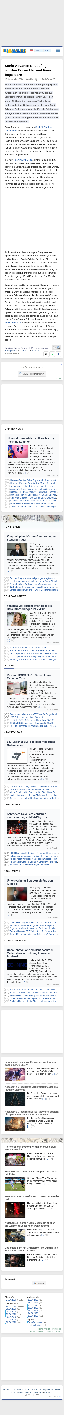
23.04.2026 (11, 1314)
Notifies (58, 1331)
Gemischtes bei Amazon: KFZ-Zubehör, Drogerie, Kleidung (36, 714)
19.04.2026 (33, 1300)
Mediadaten (36, 1389)
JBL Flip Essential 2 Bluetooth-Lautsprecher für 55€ (33, 726)
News (20, 1392)
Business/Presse (15, 940)
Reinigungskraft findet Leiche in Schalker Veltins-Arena (34, 862)
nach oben (53, 1396)
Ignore (50, 1331)
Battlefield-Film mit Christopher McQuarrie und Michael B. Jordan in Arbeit (31, 1249)
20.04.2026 (11, 1322)
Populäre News (35, 1322)
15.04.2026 (33, 1310)
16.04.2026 (33, 1308)
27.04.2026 (11, 1300)
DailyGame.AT (48, 79)
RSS (51, 1392)
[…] (24, 473)
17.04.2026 (33, 1305)
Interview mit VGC (23, 160)
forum (58, 378)
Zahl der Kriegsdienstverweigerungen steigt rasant (32, 578)
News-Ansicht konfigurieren (49, 1329)
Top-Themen (12, 526)
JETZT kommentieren (31, 373)
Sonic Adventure (13, 322)
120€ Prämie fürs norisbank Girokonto (27, 717)
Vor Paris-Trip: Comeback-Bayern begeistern (30, 865)
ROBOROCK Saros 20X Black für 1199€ (28, 648)
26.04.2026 (11, 1306)
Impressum (48, 1389)
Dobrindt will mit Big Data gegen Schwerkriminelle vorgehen (37, 584)
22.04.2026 (11, 1317)
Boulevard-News (15, 596)
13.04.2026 (33, 1316)
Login (38, 50)
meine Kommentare (38, 1331)
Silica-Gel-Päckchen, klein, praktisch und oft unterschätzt (35, 995)
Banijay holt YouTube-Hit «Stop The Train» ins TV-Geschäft (36, 798)
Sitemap (6, 1389)
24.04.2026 (11, 1312)
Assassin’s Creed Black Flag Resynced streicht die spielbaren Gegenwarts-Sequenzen (32, 1113)
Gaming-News (14, 428)
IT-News (9, 665)
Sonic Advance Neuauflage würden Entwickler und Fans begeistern (28, 70)
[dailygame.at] (11, 350)
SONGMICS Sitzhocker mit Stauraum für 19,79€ (31, 723)
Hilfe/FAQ (38, 1392)
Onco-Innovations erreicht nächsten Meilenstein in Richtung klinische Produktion (30, 953)
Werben (28, 1392)
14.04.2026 (33, 1313)
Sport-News (12, 804)
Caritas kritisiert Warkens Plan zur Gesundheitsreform (34, 590)
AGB (27, 1389)
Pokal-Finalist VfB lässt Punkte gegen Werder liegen (33, 859)
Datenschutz (17, 1389)
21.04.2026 (11, 1320)
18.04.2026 (33, 1302)
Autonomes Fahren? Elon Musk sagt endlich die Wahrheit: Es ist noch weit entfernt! (30, 1224)
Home (57, 1389)
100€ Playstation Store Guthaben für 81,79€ (29, 789)
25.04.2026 (11, 1309)
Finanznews (12, 871)
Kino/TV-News (13, 732)
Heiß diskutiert (34, 1325)
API (45, 1392)
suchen (38, 1283)
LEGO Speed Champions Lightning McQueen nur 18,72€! (36, 656)
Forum (14, 1392)
